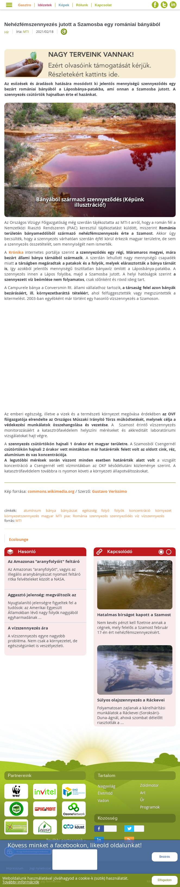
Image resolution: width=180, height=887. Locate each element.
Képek (64, 5)
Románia (80, 515)
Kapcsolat (103, 5)
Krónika (16, 252)
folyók (119, 510)
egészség (89, 510)
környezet (163, 510)
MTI (26, 31)
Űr (142, 799)
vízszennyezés (152, 515)
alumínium (32, 510)
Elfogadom (165, 880)
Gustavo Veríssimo (109, 491)
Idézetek (45, 5)
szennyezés (98, 515)
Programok (150, 807)
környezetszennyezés (21, 515)
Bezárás (164, 856)
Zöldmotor (149, 785)
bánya (51, 510)
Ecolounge (18, 539)
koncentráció (139, 510)
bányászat (69, 510)
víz (137, 515)
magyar (47, 515)
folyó (105, 510)
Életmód (105, 793)
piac (67, 515)
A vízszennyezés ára (28, 628)
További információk (20, 882)
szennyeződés (121, 515)
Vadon (103, 800)
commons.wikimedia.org (51, 491)
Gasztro (24, 5)
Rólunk (82, 5)
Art (143, 792)
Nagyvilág (106, 786)
